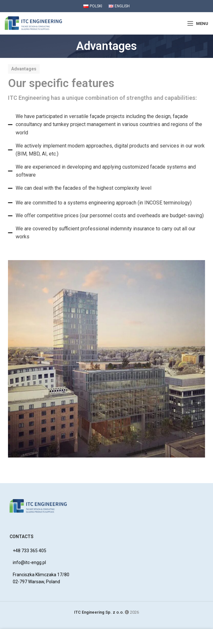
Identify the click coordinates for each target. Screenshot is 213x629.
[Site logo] (33, 23)
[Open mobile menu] (197, 23)
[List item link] (110, 550)
